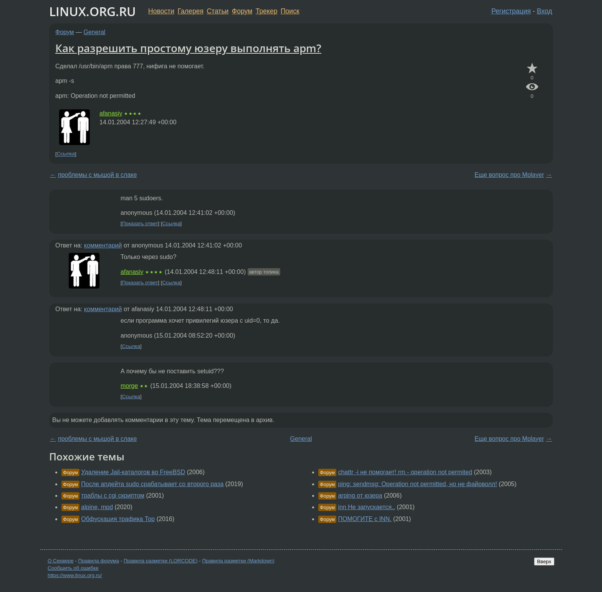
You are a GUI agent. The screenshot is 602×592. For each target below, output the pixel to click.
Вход (544, 11)
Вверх (544, 561)
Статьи (217, 11)
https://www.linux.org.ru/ (75, 575)
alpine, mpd (97, 507)
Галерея (190, 11)
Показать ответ (140, 223)
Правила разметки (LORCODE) (161, 561)
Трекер (267, 11)
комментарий (103, 245)
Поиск (290, 11)
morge (129, 386)
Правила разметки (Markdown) (238, 561)
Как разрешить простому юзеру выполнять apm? (188, 48)
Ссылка (66, 154)
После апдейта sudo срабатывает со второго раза (152, 484)
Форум (242, 11)
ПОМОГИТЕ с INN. (364, 519)
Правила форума (98, 561)
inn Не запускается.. (366, 507)
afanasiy (110, 113)
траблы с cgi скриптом (112, 495)
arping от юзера (360, 495)
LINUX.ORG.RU (92, 11)
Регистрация (511, 11)
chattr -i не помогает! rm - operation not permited (405, 472)
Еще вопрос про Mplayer (509, 174)
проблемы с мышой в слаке (97, 174)
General (95, 32)
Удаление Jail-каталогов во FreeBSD (133, 472)
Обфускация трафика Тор (118, 519)
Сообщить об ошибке (73, 568)
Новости (161, 11)
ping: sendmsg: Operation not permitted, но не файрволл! (417, 484)
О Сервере (61, 561)
